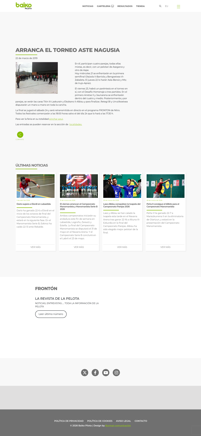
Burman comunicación (118, 425)
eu (166, 6)
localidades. (75, 124)
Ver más (36, 247)
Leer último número (51, 314)
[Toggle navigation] (178, 6)
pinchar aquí (56, 119)
